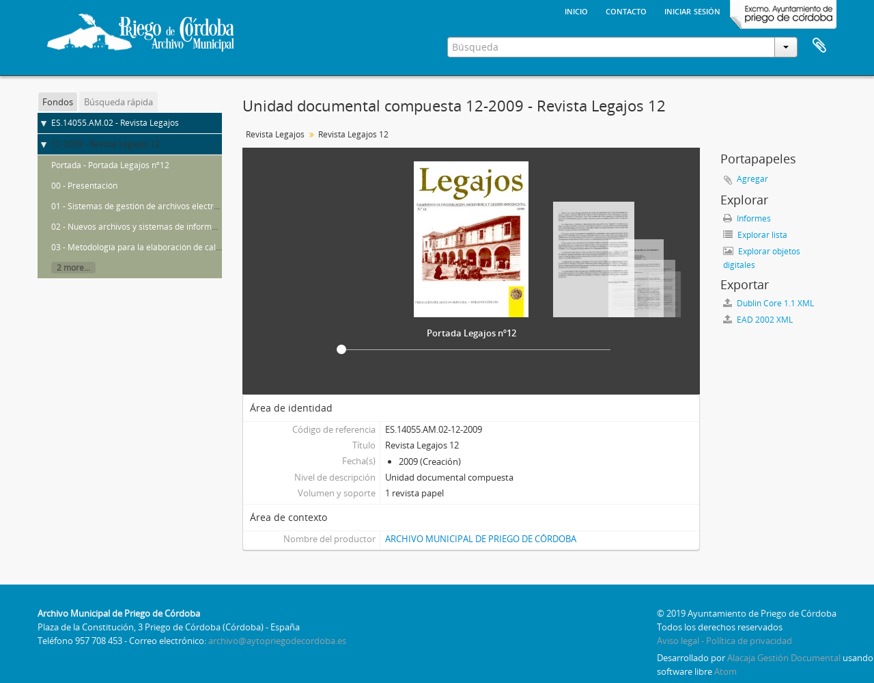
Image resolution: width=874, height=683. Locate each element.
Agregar (752, 179)
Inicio (576, 10)
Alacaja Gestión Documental (784, 658)
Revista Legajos (275, 134)
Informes (747, 218)
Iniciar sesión (692, 10)
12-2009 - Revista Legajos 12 (105, 144)
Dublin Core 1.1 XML (768, 303)
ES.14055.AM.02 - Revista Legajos (115, 123)
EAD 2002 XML (758, 319)
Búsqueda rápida (118, 102)
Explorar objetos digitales (761, 258)
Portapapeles (819, 46)
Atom (725, 671)
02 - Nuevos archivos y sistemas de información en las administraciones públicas (204, 226)
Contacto (626, 10)
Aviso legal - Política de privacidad (724, 640)
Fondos (57, 102)
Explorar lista (755, 235)
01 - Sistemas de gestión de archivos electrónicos (144, 206)
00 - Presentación (84, 185)
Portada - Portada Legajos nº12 (110, 165)
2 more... (73, 267)
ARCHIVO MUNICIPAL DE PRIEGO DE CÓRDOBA (480, 539)
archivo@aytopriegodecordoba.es (277, 640)
